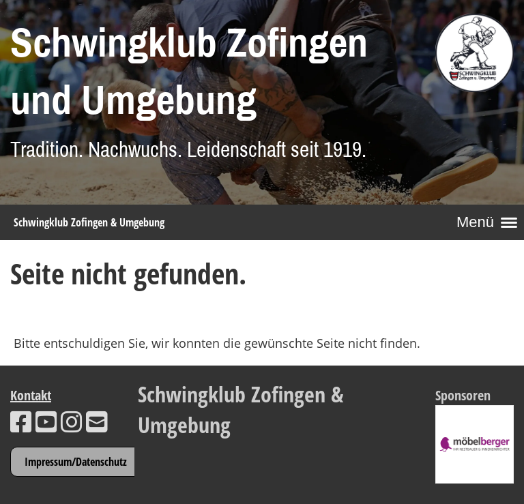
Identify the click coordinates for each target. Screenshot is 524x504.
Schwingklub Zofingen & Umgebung (89, 222)
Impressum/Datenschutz (76, 461)
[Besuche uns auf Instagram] (72, 422)
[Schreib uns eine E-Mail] (97, 422)
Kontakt (30, 395)
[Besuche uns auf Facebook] (21, 422)
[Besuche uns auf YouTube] (46, 422)
